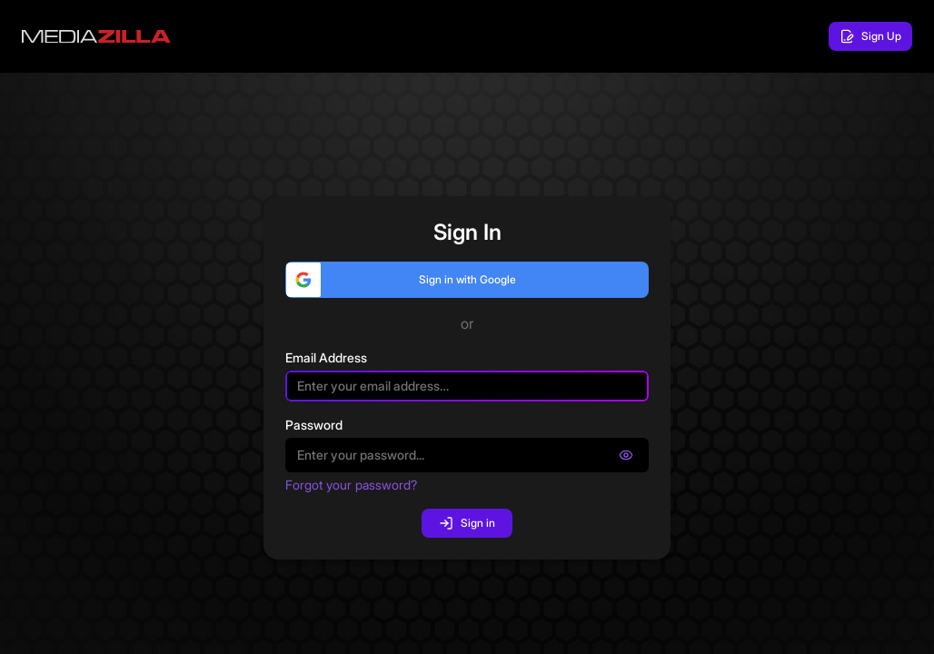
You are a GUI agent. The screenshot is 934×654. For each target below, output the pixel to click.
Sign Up (870, 36)
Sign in (467, 523)
